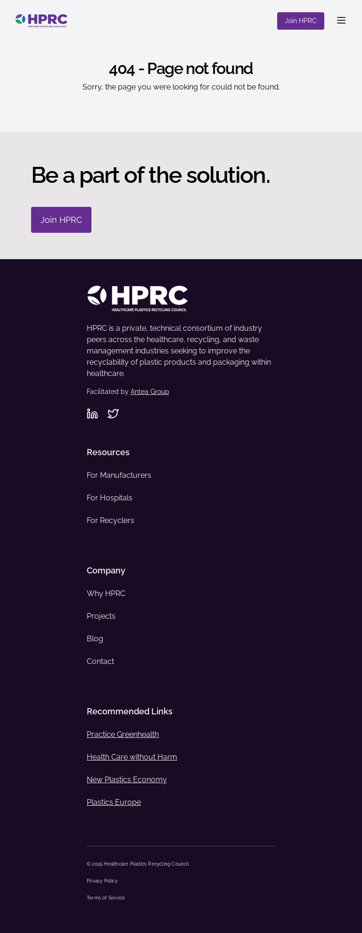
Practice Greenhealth (123, 734)
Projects (101, 616)
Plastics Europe (114, 802)
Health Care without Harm (132, 757)
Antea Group (150, 391)
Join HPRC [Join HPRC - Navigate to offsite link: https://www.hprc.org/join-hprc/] (301, 21)
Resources (108, 452)
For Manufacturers (119, 475)
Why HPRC (106, 593)
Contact (100, 661)
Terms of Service (106, 897)
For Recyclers (110, 520)
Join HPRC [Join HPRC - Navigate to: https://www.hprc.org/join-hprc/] (61, 220)
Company (106, 570)
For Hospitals (109, 497)
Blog (95, 638)
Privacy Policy (102, 881)
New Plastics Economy (127, 779)
